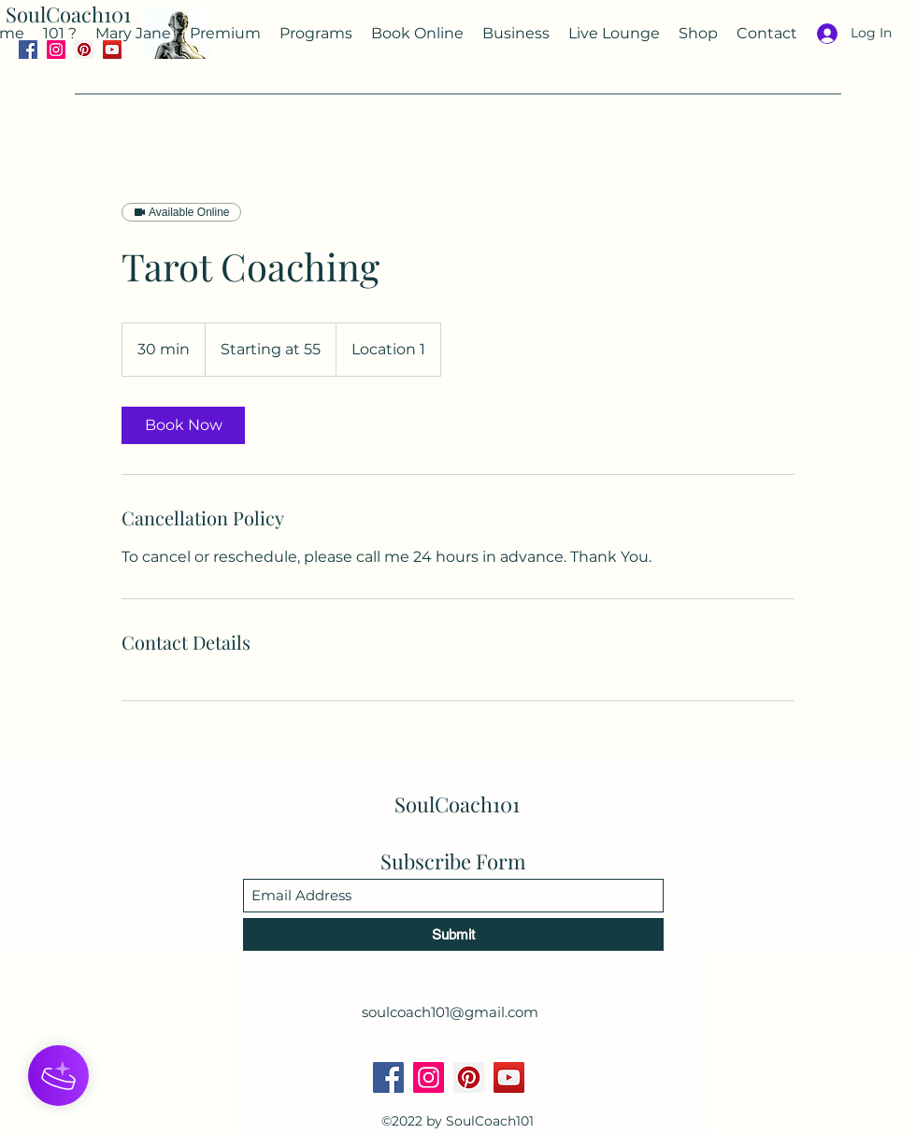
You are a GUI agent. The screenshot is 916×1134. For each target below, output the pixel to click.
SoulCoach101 (68, 14)
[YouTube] (509, 1077)
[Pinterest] (468, 1077)
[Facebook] (388, 1077)
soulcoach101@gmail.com (450, 1012)
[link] (183, 425)
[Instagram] (428, 1077)
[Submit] (453, 934)
